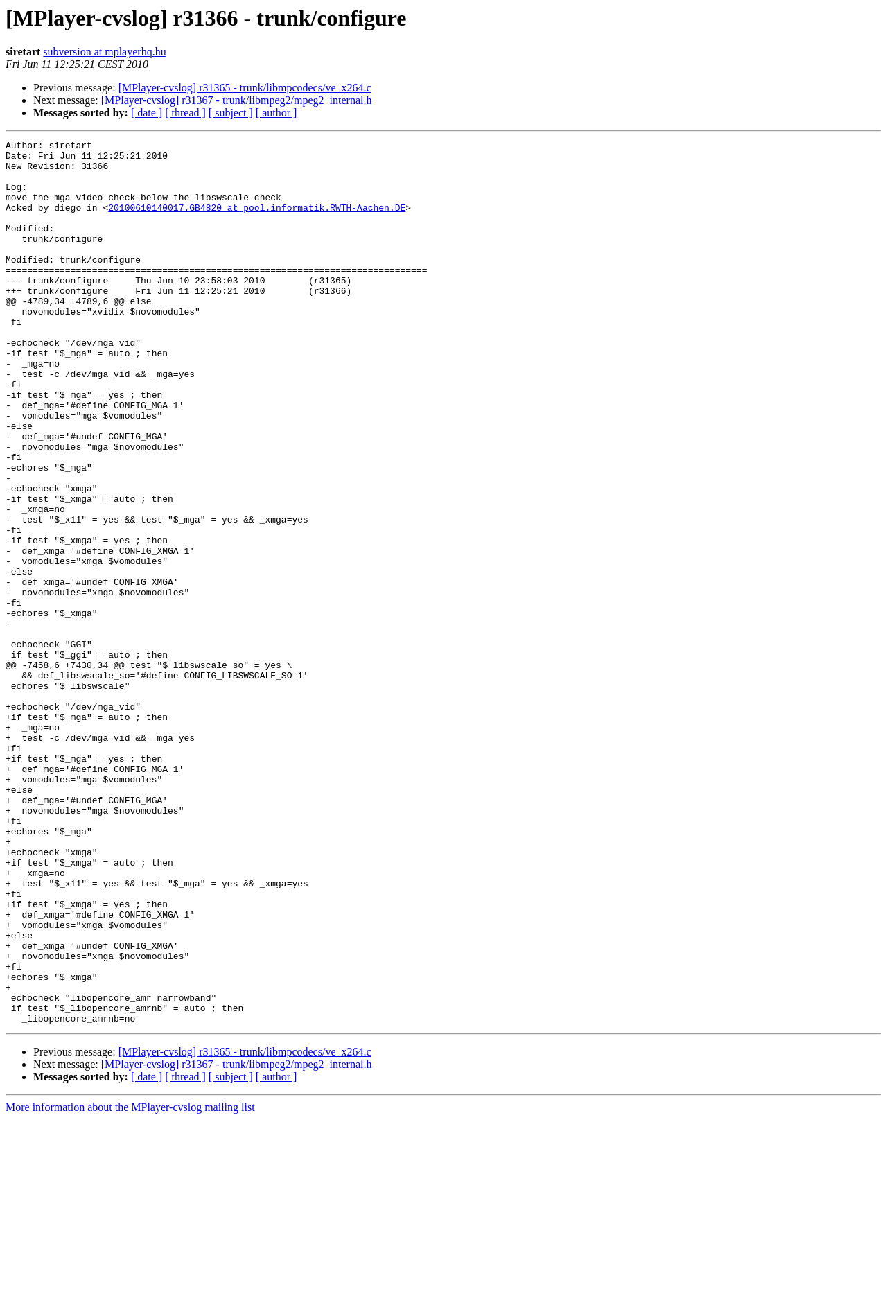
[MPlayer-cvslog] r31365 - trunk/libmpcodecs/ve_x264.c (244, 88)
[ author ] (276, 113)
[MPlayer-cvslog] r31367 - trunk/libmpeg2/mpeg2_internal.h (236, 100)
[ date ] (146, 113)
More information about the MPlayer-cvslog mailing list (130, 1284)
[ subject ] (231, 113)
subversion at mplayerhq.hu (104, 52)
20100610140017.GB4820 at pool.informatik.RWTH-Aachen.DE (256, 222)
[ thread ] (185, 113)
